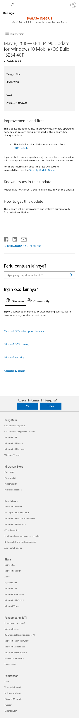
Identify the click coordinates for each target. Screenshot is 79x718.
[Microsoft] (39, 3)
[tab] (15, 301)
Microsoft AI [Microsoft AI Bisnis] (9, 564)
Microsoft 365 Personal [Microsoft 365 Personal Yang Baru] (14, 449)
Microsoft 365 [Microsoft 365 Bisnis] (10, 588)
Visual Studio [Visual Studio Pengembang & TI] (10, 664)
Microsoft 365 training (16, 344)
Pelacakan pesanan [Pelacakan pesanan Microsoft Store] (13, 489)
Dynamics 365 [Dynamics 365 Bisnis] (10, 582)
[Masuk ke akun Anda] (73, 5)
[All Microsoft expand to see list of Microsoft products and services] (4, 5)
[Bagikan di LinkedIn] (13, 238)
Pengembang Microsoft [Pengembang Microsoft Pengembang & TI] (14, 623)
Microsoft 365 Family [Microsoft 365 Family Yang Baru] (13, 443)
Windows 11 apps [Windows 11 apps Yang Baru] (12, 455)
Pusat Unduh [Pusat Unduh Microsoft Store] (10, 477)
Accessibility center (14, 370)
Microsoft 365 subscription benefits (24, 331)
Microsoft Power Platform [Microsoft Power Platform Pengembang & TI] (15, 652)
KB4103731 (20, 148)
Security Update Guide (42, 170)
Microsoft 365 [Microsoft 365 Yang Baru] (10, 437)
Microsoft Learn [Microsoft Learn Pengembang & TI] (11, 629)
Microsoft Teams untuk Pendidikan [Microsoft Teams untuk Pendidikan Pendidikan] (19, 518)
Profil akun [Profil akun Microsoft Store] (9, 472)
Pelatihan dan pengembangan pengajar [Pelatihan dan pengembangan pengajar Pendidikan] (22, 536)
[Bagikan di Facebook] (6, 238)
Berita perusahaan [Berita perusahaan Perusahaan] (12, 693)
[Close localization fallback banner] (2, 26)
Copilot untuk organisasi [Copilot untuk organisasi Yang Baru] (15, 425)
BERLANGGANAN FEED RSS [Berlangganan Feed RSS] (24, 245)
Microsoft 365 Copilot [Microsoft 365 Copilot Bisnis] (14, 600)
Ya (27, 406)
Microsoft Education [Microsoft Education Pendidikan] (13, 506)
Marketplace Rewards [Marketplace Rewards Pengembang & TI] (14, 658)
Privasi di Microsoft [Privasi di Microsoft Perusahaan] (13, 699)
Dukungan (9, 13)
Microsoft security (14, 357)
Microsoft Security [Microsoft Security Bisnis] (12, 570)
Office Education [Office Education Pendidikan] (11, 530)
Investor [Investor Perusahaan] (8, 704)
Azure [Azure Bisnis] (7, 576)
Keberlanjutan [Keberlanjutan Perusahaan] (10, 710)
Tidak (50, 406)
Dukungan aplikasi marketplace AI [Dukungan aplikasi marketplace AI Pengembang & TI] (19, 634)
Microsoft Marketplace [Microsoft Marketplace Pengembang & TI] (14, 646)
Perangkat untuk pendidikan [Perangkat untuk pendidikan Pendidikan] (16, 512)
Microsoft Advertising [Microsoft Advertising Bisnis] (14, 594)
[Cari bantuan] (13, 5)
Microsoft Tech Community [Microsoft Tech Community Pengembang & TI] (16, 640)
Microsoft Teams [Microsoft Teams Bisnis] (11, 606)
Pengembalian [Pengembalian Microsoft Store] (10, 483)
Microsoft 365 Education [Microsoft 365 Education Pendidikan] (15, 524)
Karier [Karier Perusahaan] (7, 681)
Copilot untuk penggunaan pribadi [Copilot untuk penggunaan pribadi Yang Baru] (19, 431)
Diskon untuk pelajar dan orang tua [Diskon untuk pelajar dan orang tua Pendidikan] (20, 542)
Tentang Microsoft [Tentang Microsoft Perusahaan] (12, 687)
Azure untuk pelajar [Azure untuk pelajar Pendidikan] (13, 547)
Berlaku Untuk (13, 61)
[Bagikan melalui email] (22, 238)
